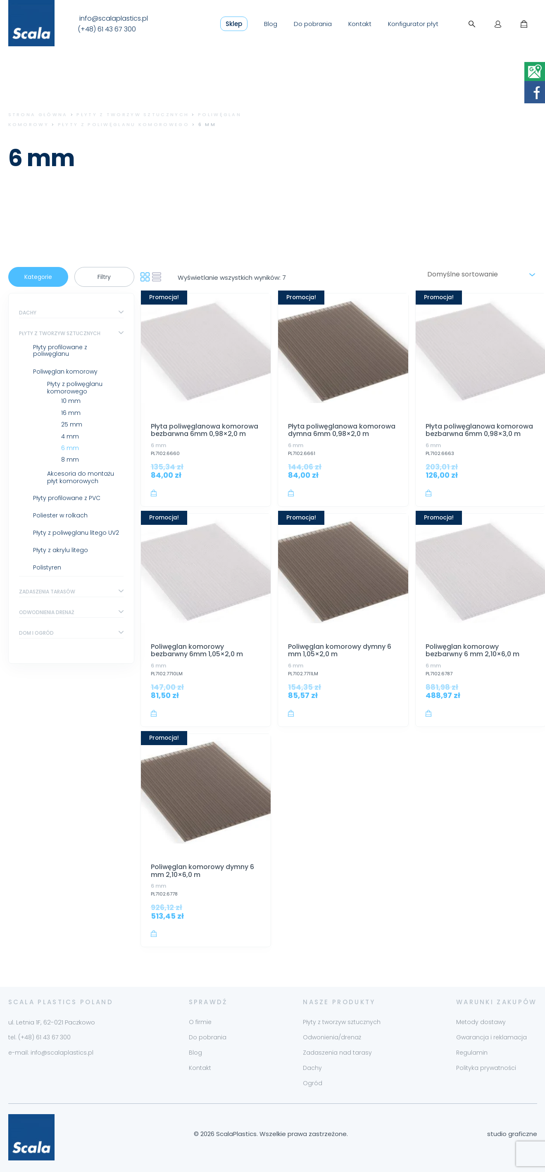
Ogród (312, 1083)
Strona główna (38, 114)
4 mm (70, 436)
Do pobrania (313, 23)
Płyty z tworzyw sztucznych (132, 114)
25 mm (71, 424)
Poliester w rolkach (60, 515)
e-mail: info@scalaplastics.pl (50, 1052)
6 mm (70, 448)
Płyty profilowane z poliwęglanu (60, 350)
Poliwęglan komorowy (65, 371)
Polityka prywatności (486, 1068)
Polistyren (47, 567)
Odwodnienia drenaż (46, 612)
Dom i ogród (36, 632)
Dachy (27, 312)
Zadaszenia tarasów (47, 591)
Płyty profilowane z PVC (66, 498)
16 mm (71, 413)
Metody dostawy (481, 1022)
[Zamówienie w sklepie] (480, 274)
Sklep (234, 23)
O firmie (200, 1022)
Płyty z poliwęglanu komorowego (123, 124)
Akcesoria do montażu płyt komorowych (80, 477)
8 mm (70, 459)
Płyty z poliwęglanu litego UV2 (76, 533)
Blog (270, 23)
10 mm (71, 401)
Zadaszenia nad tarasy (337, 1052)
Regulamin (472, 1052)
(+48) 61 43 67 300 (107, 29)
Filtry (104, 277)
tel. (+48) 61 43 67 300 (39, 1037)
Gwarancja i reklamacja (491, 1037)
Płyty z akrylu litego (60, 550)
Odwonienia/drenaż (332, 1037)
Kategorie (38, 277)
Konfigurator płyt (413, 23)
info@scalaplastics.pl (113, 18)
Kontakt (359, 23)
